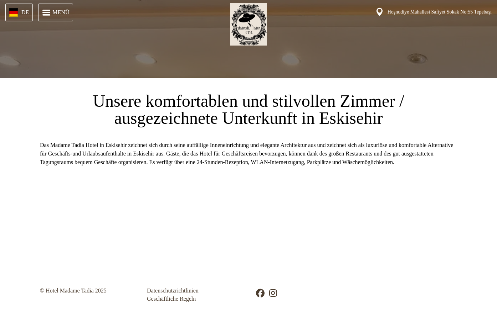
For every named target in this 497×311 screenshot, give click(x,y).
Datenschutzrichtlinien (173, 291)
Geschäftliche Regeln (171, 299)
